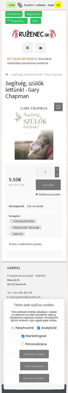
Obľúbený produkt (50, 194)
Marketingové (34, 336)
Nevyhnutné (22, 328)
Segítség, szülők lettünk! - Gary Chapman (37, 74)
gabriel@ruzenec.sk (28, 297)
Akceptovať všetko (34, 378)
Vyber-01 (18, 233)
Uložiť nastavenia (34, 366)
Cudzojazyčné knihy (23, 221)
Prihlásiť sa (14, 14)
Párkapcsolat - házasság (26, 227)
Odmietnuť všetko (34, 354)
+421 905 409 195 (22, 292)
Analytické (47, 328)
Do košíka (48, 185)
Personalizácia (34, 344)
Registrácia (33, 14)
